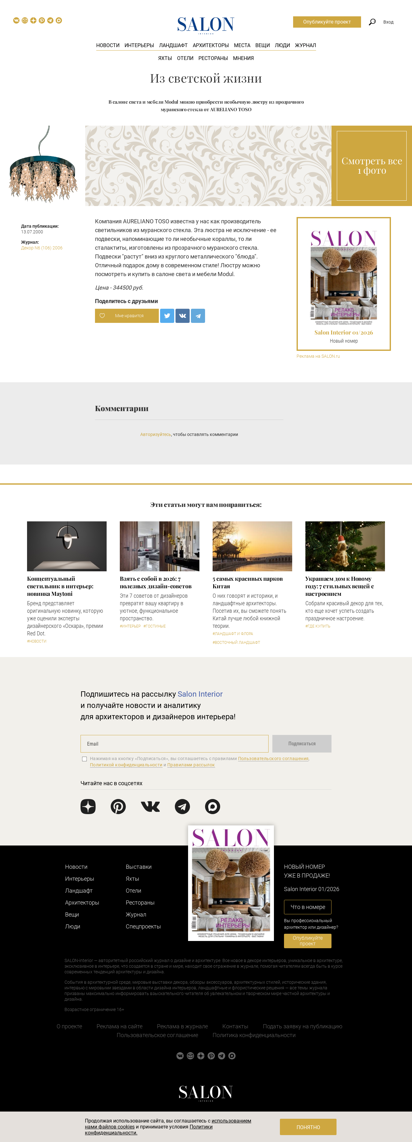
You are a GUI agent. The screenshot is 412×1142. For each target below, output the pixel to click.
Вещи (262, 45)
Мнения (243, 58)
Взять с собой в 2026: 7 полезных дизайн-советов (156, 582)
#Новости (37, 641)
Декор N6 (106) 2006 (42, 247)
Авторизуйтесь (155, 434)
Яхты (165, 58)
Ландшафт (173, 45)
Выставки (139, 866)
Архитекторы (211, 45)
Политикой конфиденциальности (126, 764)
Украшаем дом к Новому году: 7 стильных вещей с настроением (339, 586)
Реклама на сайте (119, 1026)
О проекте (69, 1026)
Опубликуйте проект (327, 22)
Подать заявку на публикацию (302, 1026)
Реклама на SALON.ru (318, 356)
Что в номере (308, 907)
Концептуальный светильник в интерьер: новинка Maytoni (60, 586)
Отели (185, 58)
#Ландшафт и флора (233, 634)
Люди (282, 45)
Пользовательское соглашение (157, 1035)
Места (242, 45)
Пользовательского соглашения (273, 758)
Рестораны (213, 58)
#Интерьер (130, 626)
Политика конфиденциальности (254, 1035)
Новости (108, 45)
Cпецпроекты (143, 926)
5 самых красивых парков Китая (248, 582)
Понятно (308, 1127)
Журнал (305, 45)
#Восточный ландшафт (236, 642)
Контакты (235, 1026)
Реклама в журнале (182, 1026)
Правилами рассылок (191, 764)
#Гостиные (154, 626)
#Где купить (317, 626)
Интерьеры (139, 45)
